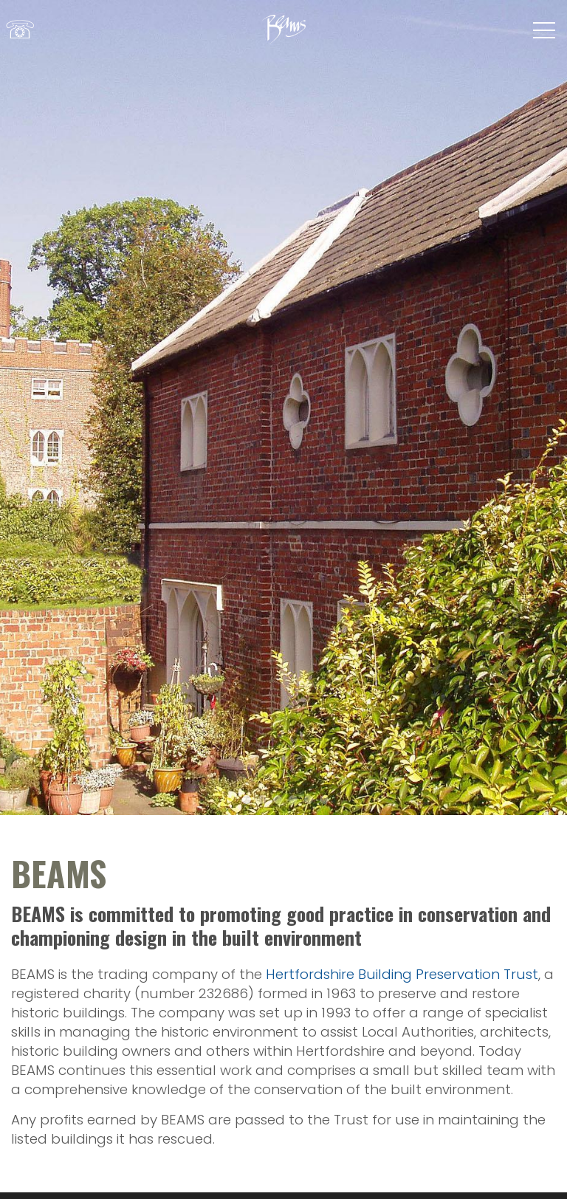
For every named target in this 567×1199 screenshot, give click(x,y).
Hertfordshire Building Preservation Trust (402, 974)
